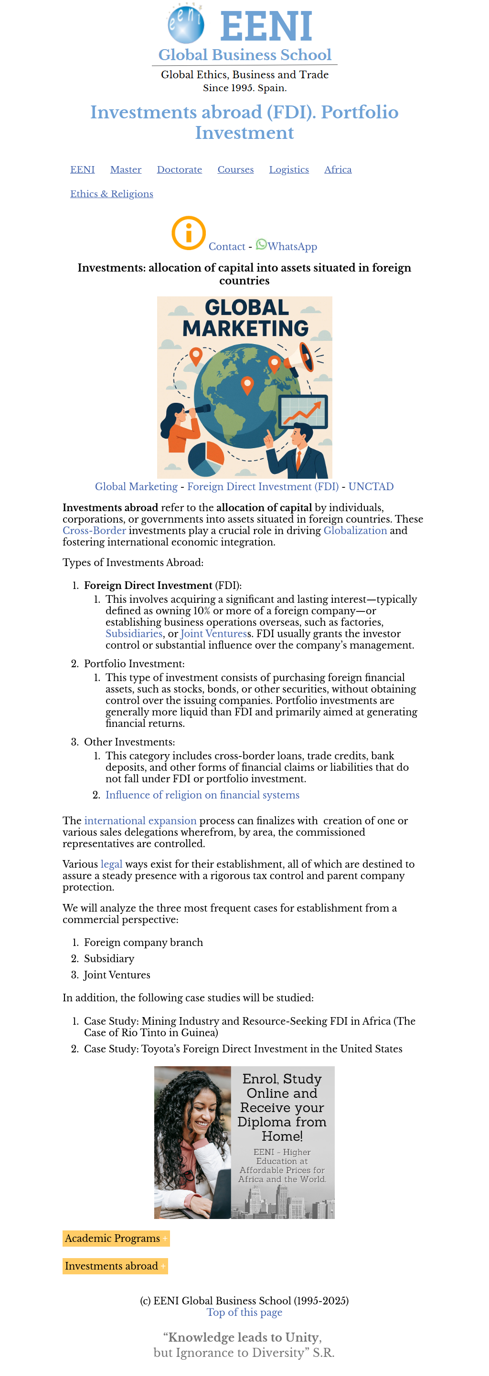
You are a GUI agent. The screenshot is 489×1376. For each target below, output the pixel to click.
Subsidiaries (134, 634)
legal (112, 864)
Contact (227, 246)
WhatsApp (286, 246)
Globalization (355, 530)
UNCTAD (371, 487)
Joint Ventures (214, 634)
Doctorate (179, 169)
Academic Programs (112, 1238)
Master (126, 169)
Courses (235, 169)
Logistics (289, 169)
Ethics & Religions (111, 194)
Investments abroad (111, 1266)
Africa (338, 169)
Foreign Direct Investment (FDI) (263, 487)
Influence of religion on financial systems (202, 795)
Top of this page (245, 1312)
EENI (82, 169)
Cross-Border (94, 530)
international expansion (141, 821)
